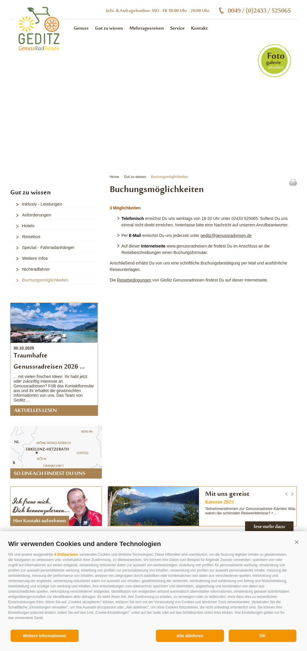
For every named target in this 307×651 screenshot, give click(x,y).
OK (262, 635)
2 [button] (26, 134)
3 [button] (34, 134)
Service (177, 29)
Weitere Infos (35, 258)
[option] (153, 92)
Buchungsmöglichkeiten (169, 177)
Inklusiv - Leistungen (42, 203)
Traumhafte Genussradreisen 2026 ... (49, 361)
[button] (297, 542)
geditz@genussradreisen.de (226, 235)
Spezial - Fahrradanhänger (48, 247)
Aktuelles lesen (35, 410)
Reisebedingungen (134, 280)
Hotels (28, 225)
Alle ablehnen (189, 635)
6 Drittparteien (66, 554)
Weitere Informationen (44, 635)
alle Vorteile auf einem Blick (255, 154)
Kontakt (199, 29)
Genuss (81, 29)
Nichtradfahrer (36, 269)
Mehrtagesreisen (146, 29)
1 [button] (19, 134)
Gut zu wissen (109, 29)
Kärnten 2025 (219, 502)
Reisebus (31, 236)
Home (114, 177)
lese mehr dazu (269, 527)
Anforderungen (36, 214)
